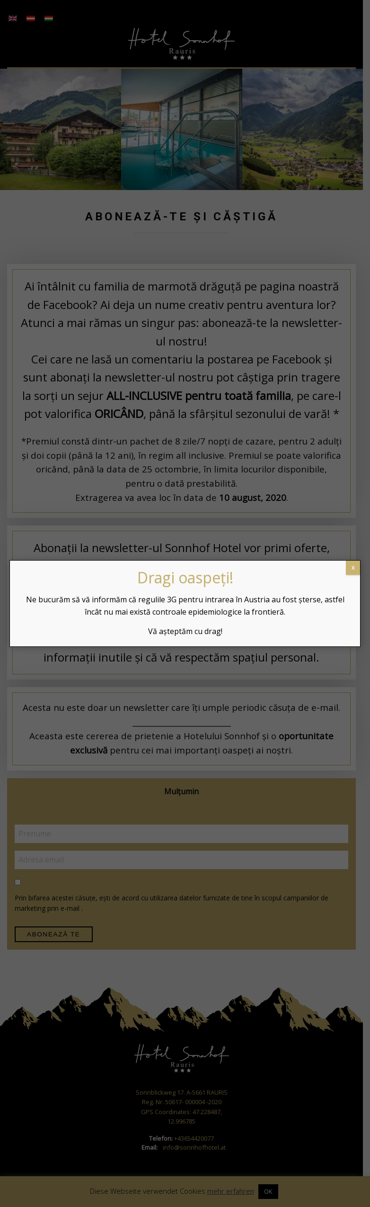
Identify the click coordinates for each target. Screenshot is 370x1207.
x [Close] (353, 567)
